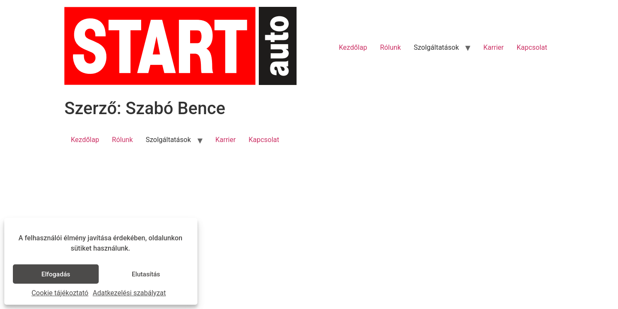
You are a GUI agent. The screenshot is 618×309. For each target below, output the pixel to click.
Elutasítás (146, 274)
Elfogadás (56, 274)
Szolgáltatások (436, 47)
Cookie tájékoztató (59, 293)
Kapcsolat (532, 47)
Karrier (493, 47)
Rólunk (390, 47)
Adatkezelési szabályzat (129, 293)
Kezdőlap (353, 47)
